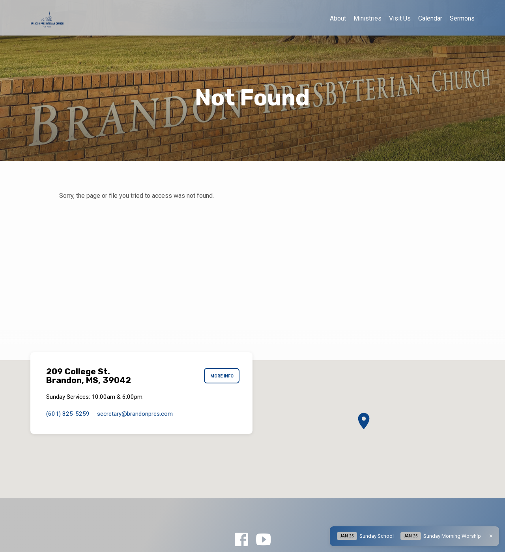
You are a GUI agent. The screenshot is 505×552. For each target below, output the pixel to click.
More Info (220, 376)
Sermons (462, 18)
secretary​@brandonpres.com (135, 413)
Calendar (430, 18)
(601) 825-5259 (68, 413)
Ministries (368, 18)
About (338, 18)
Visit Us (400, 18)
